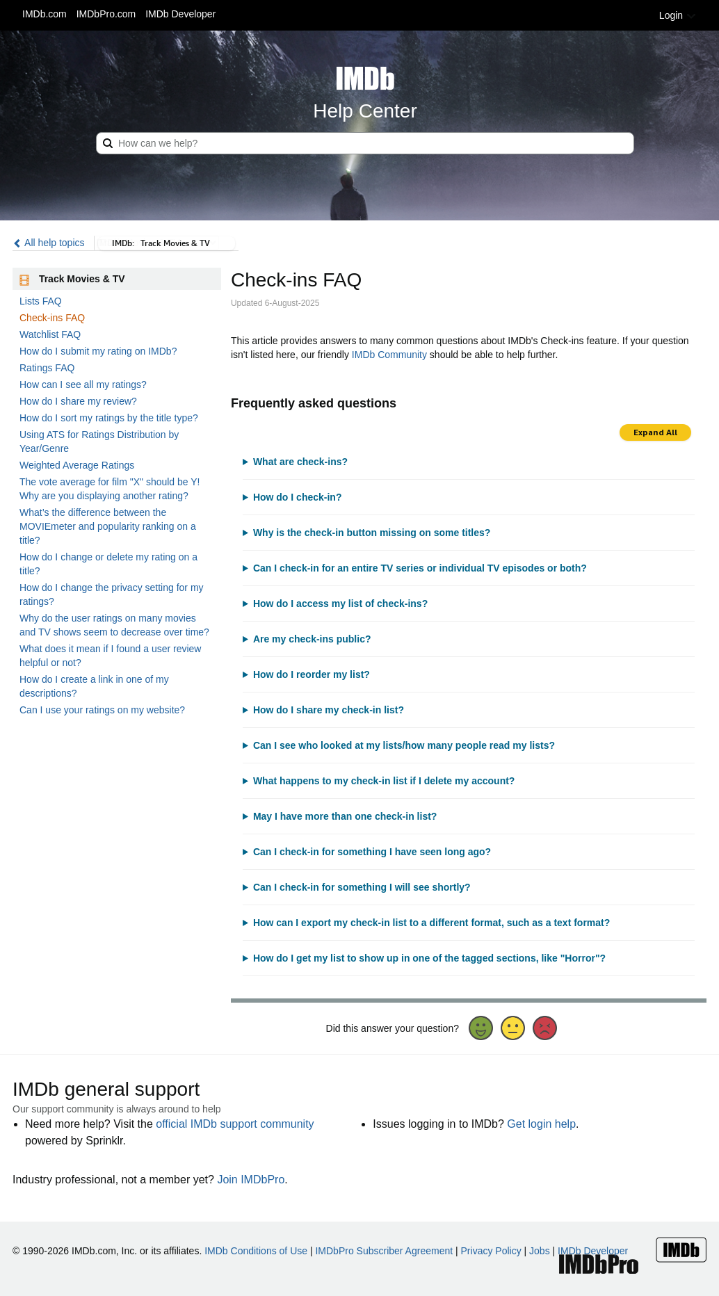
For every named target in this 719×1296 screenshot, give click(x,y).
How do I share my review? (78, 401)
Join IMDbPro (250, 1179)
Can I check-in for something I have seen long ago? (372, 851)
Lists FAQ (40, 301)
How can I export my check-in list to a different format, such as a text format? (431, 922)
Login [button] (678, 15)
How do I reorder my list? (311, 674)
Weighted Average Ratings (76, 465)
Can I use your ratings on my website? (102, 709)
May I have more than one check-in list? (345, 816)
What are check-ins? (300, 461)
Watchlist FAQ (50, 334)
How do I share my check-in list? (328, 709)
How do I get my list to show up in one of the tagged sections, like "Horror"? (429, 958)
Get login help (541, 1124)
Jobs (539, 1250)
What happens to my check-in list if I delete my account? (384, 780)
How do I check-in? (297, 497)
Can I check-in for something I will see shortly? (362, 887)
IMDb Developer (180, 13)
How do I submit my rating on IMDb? (98, 351)
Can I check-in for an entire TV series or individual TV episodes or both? (420, 568)
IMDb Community (389, 354)
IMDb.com (44, 13)
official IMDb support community (235, 1124)
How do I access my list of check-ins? (340, 603)
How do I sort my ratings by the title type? (108, 417)
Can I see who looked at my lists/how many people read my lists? (404, 745)
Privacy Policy (491, 1250)
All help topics (49, 242)
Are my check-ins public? (312, 639)
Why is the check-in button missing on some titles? (371, 532)
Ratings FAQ (46, 367)
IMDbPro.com (106, 13)
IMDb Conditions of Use (255, 1250)
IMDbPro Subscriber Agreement (384, 1250)
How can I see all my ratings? (83, 384)
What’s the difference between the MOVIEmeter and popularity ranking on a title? (107, 526)
